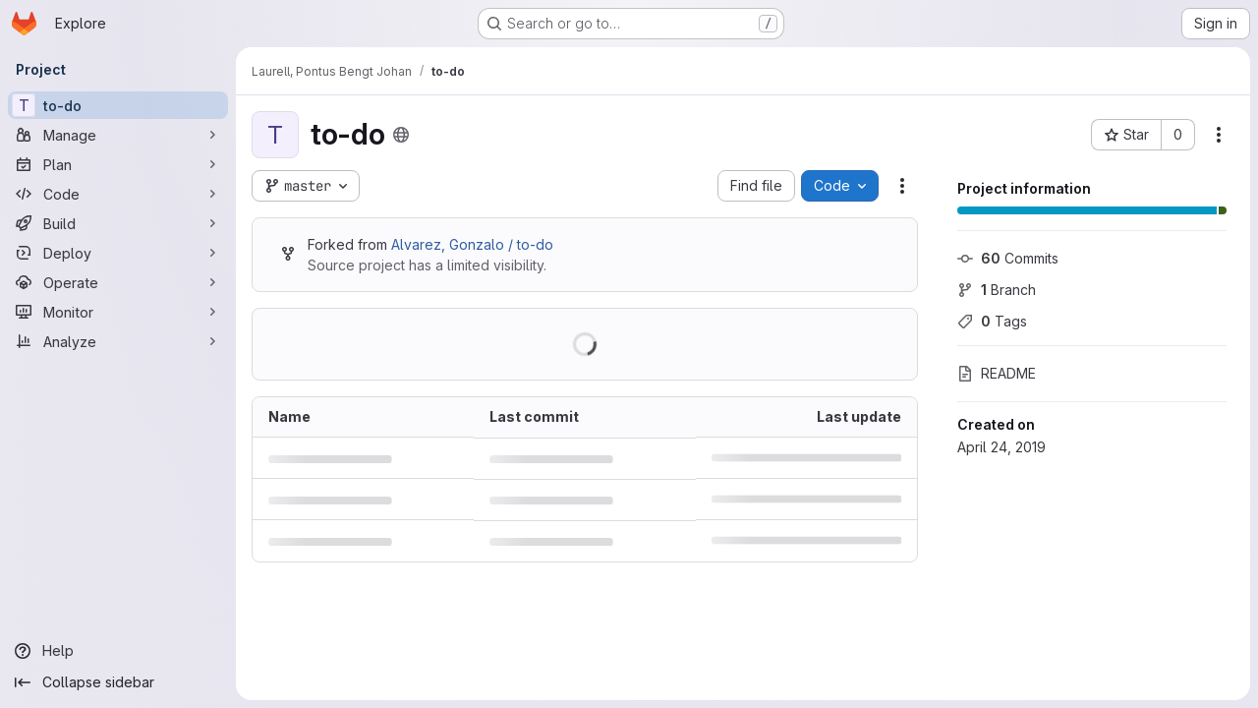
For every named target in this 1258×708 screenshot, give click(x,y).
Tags (992, 321)
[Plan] (118, 164)
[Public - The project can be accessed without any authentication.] (401, 135)
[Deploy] (118, 252)
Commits (1007, 258)
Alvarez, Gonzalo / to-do (472, 244)
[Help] (118, 651)
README (996, 373)
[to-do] (118, 105)
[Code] (118, 193)
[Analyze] (118, 341)
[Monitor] (118, 311)
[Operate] (118, 282)
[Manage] (118, 134)
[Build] (118, 223)
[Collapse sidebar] (118, 682)
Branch (996, 289)
